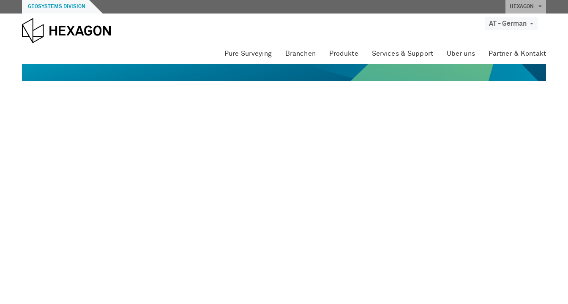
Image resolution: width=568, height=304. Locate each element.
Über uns (461, 53)
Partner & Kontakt (517, 53)
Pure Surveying (248, 53)
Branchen (300, 53)
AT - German (511, 23)
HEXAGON (526, 6)
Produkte (343, 53)
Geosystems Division (56, 6)
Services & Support (402, 53)
